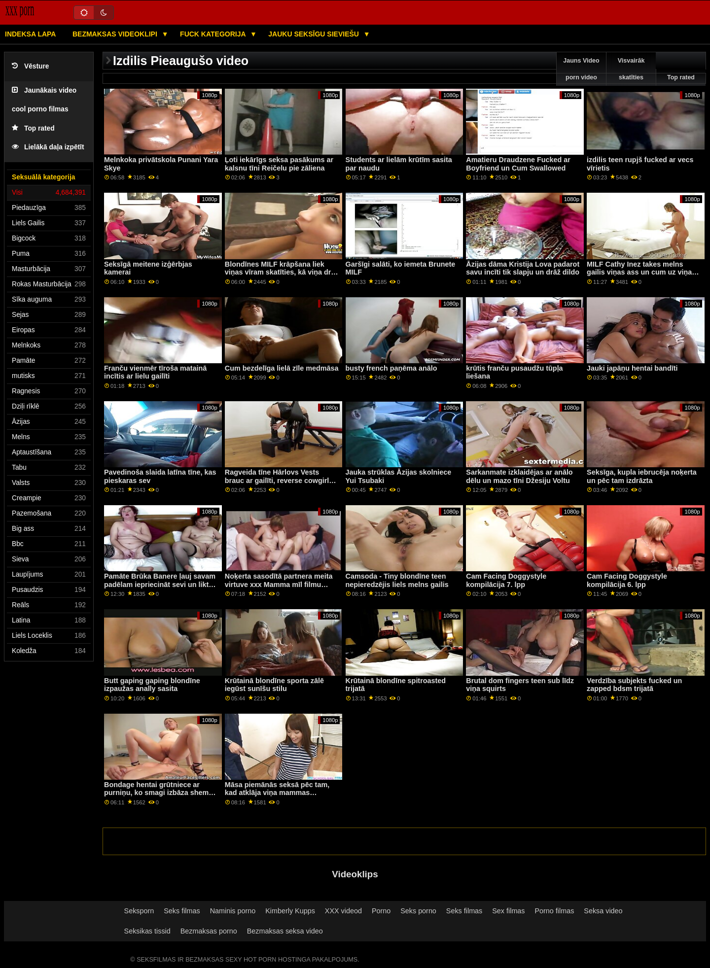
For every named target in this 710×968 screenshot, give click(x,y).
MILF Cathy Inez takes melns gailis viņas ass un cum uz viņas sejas (641, 272)
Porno (381, 911)
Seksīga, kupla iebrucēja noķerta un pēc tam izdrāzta (642, 476)
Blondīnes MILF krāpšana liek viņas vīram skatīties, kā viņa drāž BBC (282, 272)
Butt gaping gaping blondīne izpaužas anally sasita (152, 685)
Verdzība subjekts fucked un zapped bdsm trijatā (634, 685)
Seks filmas (182, 911)
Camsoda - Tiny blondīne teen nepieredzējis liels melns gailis (397, 580)
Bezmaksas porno (208, 931)
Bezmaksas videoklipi (115, 34)
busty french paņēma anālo (391, 368)
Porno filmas (554, 911)
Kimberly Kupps (290, 911)
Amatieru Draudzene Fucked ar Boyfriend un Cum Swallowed (518, 164)
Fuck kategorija (214, 34)
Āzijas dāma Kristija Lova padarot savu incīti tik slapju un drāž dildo (522, 268)
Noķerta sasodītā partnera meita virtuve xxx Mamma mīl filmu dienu (279, 584)
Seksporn (139, 911)
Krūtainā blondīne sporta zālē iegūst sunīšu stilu (274, 685)
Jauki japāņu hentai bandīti (632, 368)
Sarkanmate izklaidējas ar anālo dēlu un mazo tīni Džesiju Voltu (519, 476)
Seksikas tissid (147, 931)
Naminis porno (233, 911)
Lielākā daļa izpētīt (48, 147)
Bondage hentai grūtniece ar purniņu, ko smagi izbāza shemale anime (161, 793)
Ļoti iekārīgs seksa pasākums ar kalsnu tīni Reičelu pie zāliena (279, 164)
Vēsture (30, 66)
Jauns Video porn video (581, 69)
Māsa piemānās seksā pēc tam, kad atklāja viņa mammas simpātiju (277, 793)
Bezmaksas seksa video (285, 931)
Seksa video (603, 911)
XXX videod (343, 911)
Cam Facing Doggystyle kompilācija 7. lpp (506, 580)
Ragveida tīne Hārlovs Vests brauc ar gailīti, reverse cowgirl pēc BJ (277, 480)
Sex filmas (508, 911)
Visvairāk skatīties (631, 69)
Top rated (33, 128)
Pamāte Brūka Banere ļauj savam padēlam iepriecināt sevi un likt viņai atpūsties (159, 584)
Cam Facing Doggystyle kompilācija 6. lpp (627, 580)
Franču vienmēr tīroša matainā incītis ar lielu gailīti (155, 372)
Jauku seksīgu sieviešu (314, 34)
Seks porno (418, 911)
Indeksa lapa (30, 34)
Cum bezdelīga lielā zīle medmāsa (282, 368)
